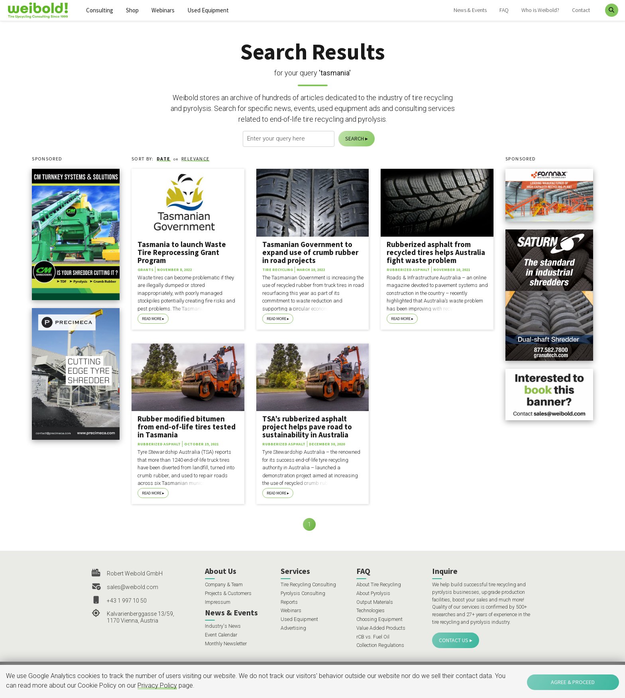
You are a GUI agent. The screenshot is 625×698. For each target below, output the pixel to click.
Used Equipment (208, 10)
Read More (151, 318)
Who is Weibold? (540, 10)
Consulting (99, 10)
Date (163, 159)
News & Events (470, 10)
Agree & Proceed (573, 682)
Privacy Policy (157, 685)
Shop (132, 10)
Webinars (163, 10)
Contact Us (453, 640)
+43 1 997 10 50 (127, 600)
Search (354, 138)
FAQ (504, 10)
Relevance (195, 159)
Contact (581, 10)
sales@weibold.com (132, 587)
